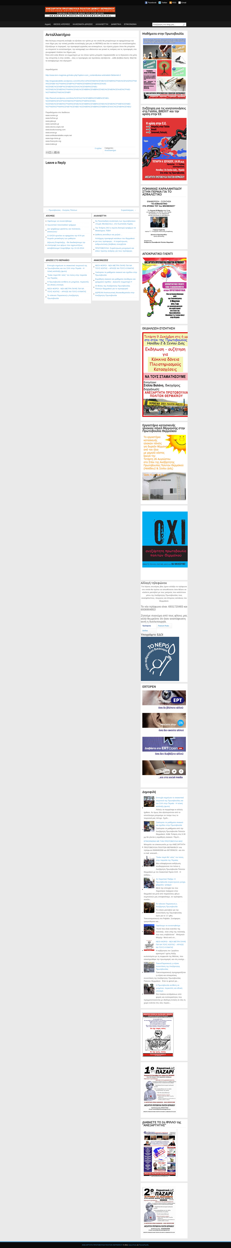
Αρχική (48, 24)
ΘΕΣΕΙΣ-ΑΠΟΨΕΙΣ (62, 24)
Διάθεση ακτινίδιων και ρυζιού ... (108, 234)
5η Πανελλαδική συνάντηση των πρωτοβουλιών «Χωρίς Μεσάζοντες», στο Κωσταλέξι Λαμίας (115, 222)
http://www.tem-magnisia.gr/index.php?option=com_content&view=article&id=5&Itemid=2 (83, 75)
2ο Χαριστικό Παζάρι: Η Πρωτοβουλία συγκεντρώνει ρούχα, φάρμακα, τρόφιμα (171, 882)
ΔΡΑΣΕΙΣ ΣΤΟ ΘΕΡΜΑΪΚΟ (57, 260)
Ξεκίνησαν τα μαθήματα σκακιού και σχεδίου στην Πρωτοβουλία (116, 273)
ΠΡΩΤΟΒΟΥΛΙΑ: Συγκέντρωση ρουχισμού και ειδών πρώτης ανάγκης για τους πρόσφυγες (114, 249)
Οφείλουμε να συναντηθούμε (59, 221)
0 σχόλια (98, 148)
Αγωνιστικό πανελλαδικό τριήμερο (61, 225)
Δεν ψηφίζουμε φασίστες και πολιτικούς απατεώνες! (63, 230)
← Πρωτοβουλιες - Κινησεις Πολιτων (61, 210)
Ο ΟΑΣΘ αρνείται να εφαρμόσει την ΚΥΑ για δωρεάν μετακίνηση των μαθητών (65, 237)
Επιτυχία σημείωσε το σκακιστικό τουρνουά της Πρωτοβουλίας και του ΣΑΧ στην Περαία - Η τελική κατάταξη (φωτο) (67, 268)
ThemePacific (144, 1245)
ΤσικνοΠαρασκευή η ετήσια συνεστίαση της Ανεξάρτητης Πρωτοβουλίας (168, 966)
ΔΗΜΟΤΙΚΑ (116, 24)
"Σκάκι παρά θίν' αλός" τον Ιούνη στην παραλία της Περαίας (67, 276)
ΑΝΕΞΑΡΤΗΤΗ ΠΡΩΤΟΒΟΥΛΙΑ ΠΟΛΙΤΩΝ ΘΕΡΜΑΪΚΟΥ (102, 1245)
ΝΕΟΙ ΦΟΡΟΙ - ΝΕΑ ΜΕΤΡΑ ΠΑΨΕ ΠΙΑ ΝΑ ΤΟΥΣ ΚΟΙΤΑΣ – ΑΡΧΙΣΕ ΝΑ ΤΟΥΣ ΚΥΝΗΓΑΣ (66, 290)
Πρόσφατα (146, 626)
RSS (174, 2)
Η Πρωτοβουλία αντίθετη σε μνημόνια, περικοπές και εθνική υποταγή (68, 283)
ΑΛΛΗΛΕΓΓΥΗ (102, 24)
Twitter (164, 2)
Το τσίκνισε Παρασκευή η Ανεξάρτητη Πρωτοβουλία (63, 296)
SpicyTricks (133, 1245)
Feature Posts (163, 626)
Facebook (152, 2)
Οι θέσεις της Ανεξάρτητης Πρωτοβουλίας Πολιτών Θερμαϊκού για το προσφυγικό (112, 287)
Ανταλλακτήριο (58, 35)
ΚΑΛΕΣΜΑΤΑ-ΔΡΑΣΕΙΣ (83, 24)
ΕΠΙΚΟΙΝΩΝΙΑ (130, 24)
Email (183, 2)
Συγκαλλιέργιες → (128, 210)
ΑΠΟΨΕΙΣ (50, 216)
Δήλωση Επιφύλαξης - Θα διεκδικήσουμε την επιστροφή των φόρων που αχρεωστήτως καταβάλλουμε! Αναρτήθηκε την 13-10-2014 (66, 245)
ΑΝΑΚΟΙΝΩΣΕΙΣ (101, 260)
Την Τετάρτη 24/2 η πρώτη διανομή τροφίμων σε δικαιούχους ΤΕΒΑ (115, 229)
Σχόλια (145, 631)
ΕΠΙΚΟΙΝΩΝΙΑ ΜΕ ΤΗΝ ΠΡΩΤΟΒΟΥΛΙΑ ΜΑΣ (163, 841)
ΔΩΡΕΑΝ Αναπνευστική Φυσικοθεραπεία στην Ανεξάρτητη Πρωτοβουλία (114, 294)
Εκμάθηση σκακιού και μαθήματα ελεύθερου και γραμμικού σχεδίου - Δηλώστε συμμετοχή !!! (115, 280)
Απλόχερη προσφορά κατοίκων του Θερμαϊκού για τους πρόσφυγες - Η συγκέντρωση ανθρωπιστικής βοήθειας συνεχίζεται (115, 241)
